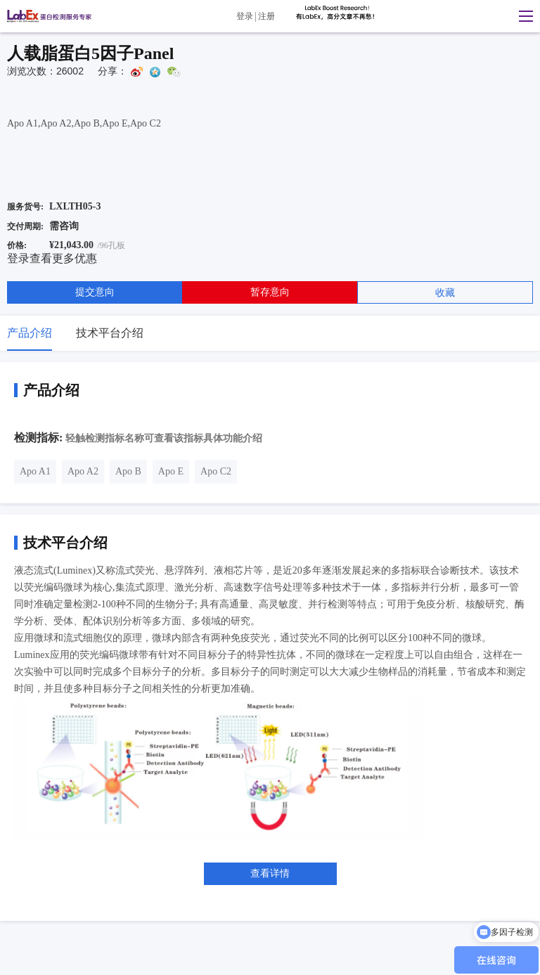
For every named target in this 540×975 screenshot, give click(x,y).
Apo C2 (215, 471)
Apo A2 (83, 471)
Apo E (171, 471)
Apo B (128, 471)
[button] (522, 16)
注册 (266, 16)
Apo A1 (35, 471)
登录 (244, 16)
